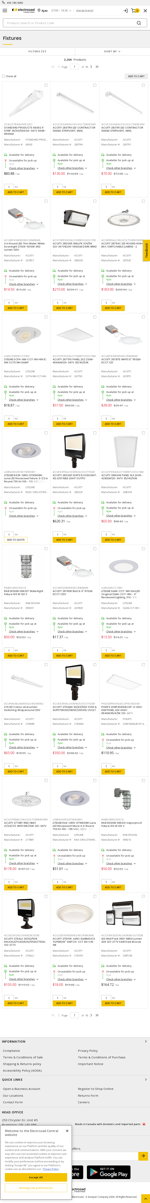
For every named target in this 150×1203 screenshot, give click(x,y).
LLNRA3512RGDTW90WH (20, 472)
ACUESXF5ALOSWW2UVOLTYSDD (74, 472)
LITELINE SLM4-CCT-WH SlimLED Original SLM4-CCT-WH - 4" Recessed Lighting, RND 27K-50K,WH (120, 595)
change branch (84, 10)
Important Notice (90, 1064)
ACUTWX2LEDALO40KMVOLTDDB (122, 935)
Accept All (36, 1177)
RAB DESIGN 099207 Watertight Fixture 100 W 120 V (23, 592)
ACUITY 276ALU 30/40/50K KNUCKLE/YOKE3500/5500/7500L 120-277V (25, 942)
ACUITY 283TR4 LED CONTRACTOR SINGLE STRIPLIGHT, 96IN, (74, 129)
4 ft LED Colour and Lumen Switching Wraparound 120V (22, 708)
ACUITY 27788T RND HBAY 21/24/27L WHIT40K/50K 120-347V (25, 824)
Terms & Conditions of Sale (23, 1057)
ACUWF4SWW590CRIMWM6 (22, 240)
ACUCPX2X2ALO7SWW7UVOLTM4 (74, 356)
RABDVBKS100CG (112, 819)
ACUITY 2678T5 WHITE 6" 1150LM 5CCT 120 (120, 361)
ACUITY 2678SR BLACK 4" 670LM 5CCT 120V (72, 592)
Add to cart (16, 192)
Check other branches (22, 168)
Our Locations (13, 1095)
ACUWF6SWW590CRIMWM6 (119, 356)
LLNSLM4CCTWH (111, 587)
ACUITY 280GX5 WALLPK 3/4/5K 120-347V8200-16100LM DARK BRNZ (75, 245)
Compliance (11, 1051)
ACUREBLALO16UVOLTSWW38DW (122, 240)
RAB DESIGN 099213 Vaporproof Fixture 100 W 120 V (121, 824)
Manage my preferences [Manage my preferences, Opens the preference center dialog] (36, 1188)
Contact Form (13, 1102)
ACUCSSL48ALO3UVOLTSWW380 (123, 124)
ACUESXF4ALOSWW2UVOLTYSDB (74, 703)
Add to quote (16, 539)
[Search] (75, 22)
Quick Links (75, 1079)
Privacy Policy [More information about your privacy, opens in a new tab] (51, 1169)
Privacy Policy (88, 1051)
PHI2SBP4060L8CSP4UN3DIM (120, 703)
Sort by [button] (110, 51)
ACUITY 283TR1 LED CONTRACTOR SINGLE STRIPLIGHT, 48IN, (122, 129)
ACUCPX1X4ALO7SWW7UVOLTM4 (122, 472)
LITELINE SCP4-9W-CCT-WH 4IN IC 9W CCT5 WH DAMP (25, 361)
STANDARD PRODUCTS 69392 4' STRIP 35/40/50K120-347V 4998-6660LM (25, 131)
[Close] (67, 1131)
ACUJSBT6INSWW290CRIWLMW (73, 935)
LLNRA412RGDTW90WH (67, 819)
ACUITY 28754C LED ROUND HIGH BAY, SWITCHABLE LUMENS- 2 (121, 245)
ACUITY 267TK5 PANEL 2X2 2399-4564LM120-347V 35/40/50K (73, 361)
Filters (37, 51)
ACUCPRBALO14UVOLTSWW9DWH (26, 819)
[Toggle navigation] (5, 10)
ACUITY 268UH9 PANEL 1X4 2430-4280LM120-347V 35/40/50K (121, 477)
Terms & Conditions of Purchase (102, 1057)
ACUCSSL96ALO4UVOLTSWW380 (74, 124)
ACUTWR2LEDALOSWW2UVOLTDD (74, 240)
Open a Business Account (21, 1089)
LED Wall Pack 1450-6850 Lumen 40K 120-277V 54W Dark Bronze (121, 940)
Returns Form (88, 1095)
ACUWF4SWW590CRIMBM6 (70, 587)
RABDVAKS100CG (15, 587)
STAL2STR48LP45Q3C (18, 124)
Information (75, 1041)
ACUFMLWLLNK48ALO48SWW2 (24, 703)
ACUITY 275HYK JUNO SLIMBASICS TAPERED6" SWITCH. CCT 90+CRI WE (74, 942)
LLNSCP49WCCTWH (17, 356)
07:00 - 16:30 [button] (60, 10)
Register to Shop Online (95, 1089)
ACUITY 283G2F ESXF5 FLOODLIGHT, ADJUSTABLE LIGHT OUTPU (75, 477)
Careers (84, 1102)
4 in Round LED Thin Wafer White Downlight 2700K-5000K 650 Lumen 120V (24, 246)
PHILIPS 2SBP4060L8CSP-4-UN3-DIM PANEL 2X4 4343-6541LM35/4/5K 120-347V (122, 710)
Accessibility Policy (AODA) (22, 1070)
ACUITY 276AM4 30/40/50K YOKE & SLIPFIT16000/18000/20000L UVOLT (75, 708)
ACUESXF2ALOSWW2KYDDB (21, 935)
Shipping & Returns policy (22, 1064)
